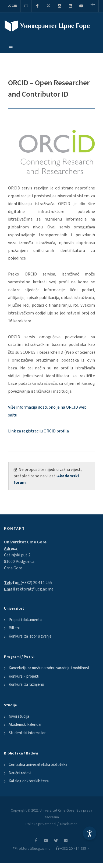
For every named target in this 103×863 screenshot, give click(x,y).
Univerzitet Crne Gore (25, 542)
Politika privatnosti (41, 824)
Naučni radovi (20, 773)
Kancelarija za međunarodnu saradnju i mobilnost (49, 668)
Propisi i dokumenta (25, 620)
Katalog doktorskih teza (29, 781)
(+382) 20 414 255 (36, 583)
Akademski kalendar (25, 724)
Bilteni (14, 628)
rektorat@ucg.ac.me (35, 589)
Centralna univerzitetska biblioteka (38, 764)
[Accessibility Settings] (89, 833)
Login (12, 6)
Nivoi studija (19, 716)
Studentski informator (27, 733)
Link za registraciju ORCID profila (38, 431)
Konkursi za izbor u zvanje (30, 636)
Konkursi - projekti (24, 676)
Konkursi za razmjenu (26, 684)
